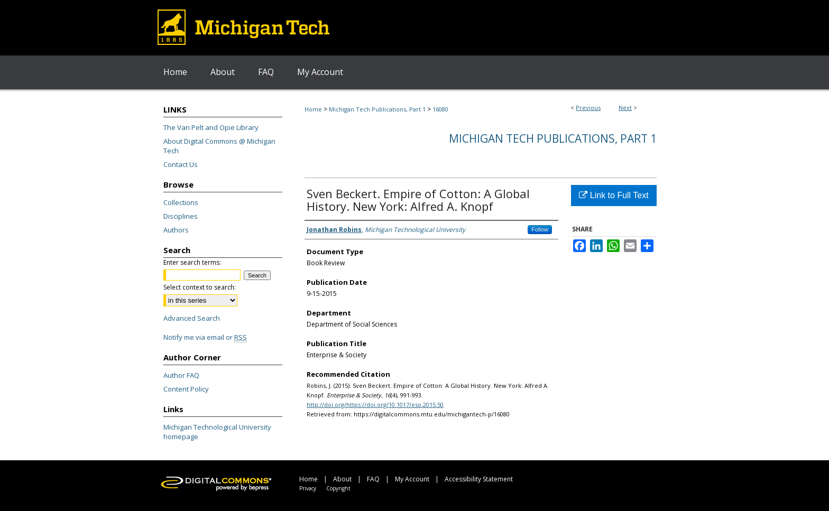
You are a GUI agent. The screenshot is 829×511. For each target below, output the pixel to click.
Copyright (338, 488)
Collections (180, 202)
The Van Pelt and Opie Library (211, 127)
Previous (588, 108)
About (342, 479)
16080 (440, 109)
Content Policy (186, 389)
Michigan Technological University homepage (217, 431)
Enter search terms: (192, 262)
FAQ (373, 479)
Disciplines (180, 216)
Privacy (307, 488)
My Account (412, 479)
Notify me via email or (205, 337)
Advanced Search (191, 318)
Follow (539, 229)
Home (313, 109)
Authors (176, 230)
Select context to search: (199, 287)
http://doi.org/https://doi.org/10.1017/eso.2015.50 (375, 404)
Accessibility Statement (479, 479)
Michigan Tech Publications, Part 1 (377, 109)
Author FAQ (181, 375)
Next (625, 108)
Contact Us (180, 164)
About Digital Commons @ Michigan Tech (219, 145)
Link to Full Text (613, 195)
